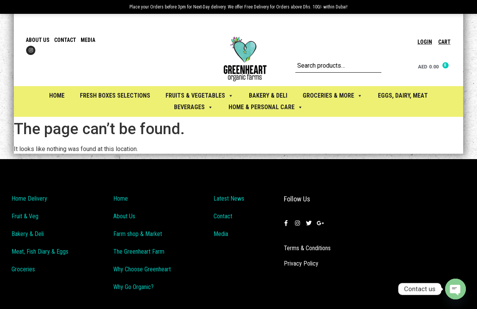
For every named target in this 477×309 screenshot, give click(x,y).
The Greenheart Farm (138, 251)
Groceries (23, 269)
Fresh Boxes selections (115, 95)
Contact (65, 40)
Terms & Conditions (307, 248)
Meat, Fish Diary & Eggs (40, 251)
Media (88, 40)
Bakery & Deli (28, 234)
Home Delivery (29, 198)
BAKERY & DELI (268, 95)
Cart (444, 42)
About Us (38, 40)
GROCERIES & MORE (333, 95)
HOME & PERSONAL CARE (266, 107)
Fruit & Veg (25, 216)
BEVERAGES (193, 107)
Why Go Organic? (133, 287)
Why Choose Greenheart (142, 269)
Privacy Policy (301, 263)
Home (57, 95)
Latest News (229, 198)
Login (424, 42)
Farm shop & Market (137, 234)
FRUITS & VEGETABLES (200, 95)
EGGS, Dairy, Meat (403, 95)
